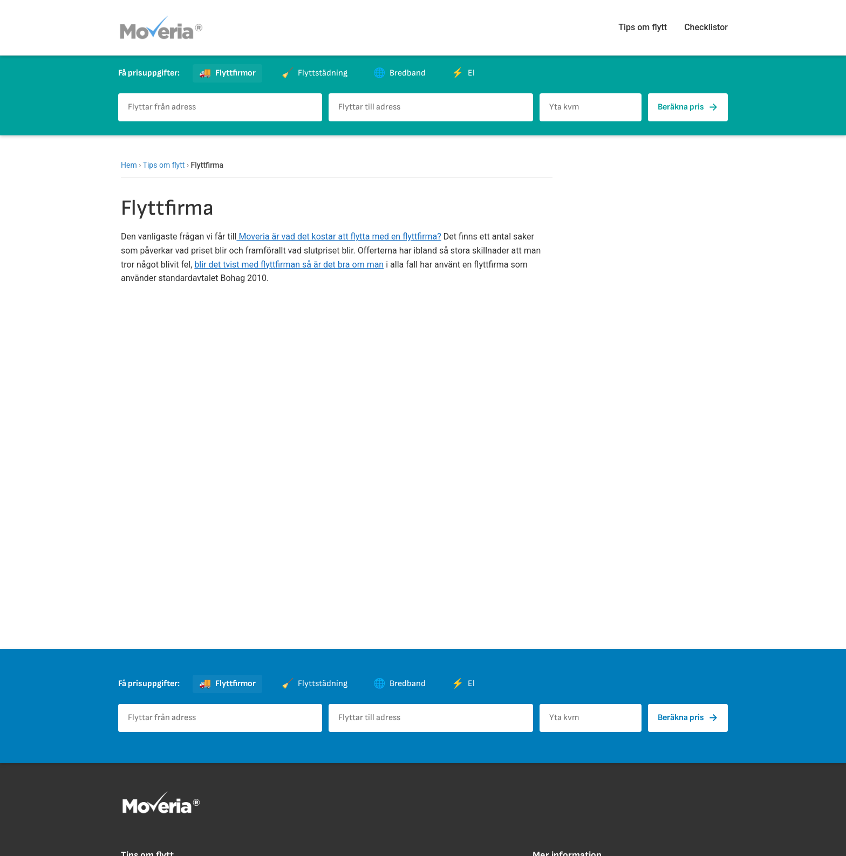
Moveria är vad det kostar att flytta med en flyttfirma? (338, 236)
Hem (129, 165)
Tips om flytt (642, 27)
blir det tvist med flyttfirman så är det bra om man (289, 264)
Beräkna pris (688, 107)
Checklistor (706, 27)
